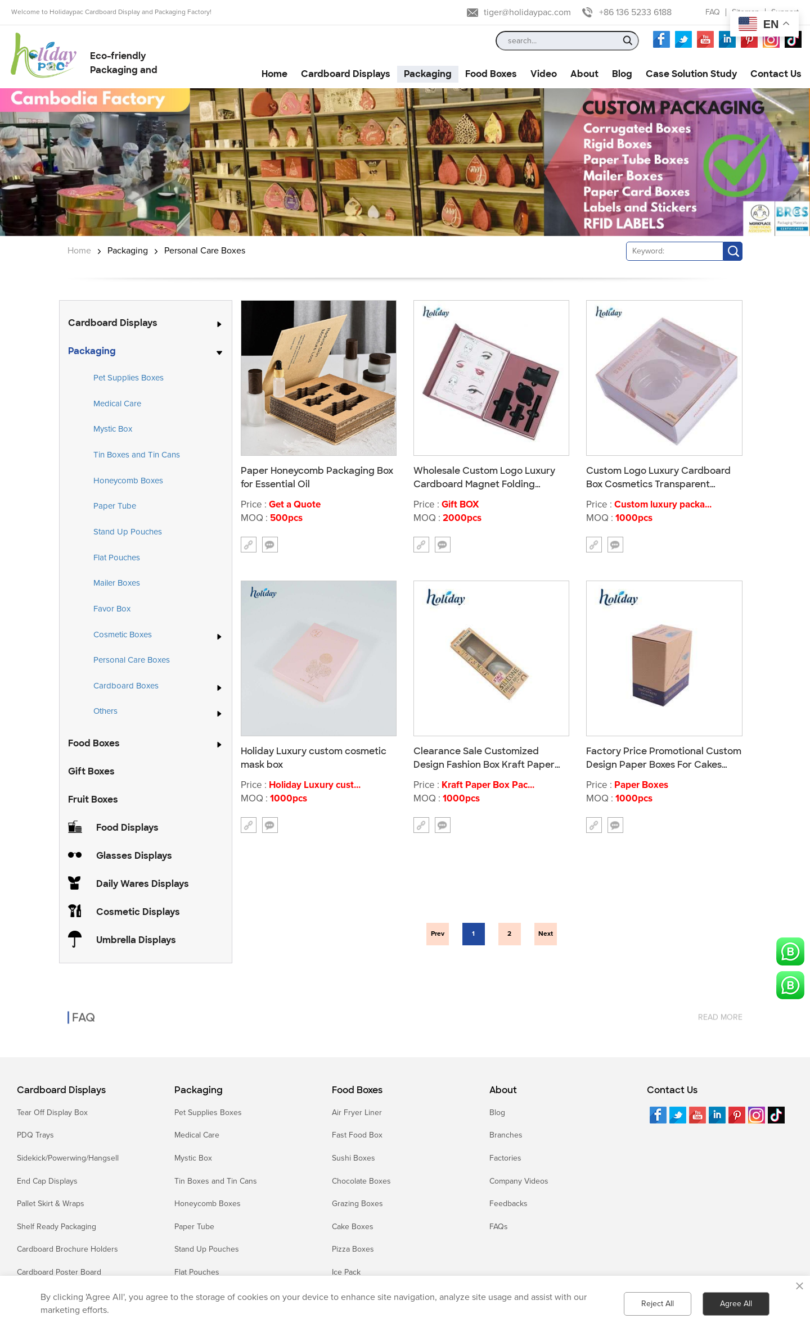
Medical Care (117, 403)
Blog (497, 1112)
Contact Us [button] (776, 74)
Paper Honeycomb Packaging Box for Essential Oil (317, 477)
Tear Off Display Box (52, 1112)
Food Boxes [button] (491, 74)
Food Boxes (94, 743)
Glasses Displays (134, 856)
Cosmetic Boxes (122, 635)
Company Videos (518, 1181)
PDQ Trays (35, 1135)
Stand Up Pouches (127, 532)
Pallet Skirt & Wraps (50, 1203)
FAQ (712, 12)
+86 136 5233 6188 (635, 12)
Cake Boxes (353, 1226)
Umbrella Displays (136, 940)
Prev (437, 934)
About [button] (584, 74)
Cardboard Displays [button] (345, 74)
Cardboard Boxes (126, 686)
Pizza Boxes (353, 1249)
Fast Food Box (357, 1135)
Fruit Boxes (93, 799)
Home (79, 250)
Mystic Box (112, 429)
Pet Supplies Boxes (128, 378)
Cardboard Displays (113, 323)
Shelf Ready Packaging (56, 1226)
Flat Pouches (116, 557)
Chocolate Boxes (361, 1181)
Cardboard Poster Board (59, 1272)
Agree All (736, 1303)
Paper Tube (114, 506)
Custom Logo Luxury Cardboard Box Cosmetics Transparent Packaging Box (658, 477)
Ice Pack (346, 1272)
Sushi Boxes (353, 1158)
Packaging (127, 250)
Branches (506, 1135)
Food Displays (127, 827)
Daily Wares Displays (142, 884)
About (503, 1090)
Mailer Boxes (116, 583)
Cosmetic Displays (138, 912)
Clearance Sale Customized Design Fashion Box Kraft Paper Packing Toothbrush (484, 757)
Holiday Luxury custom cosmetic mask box (313, 757)
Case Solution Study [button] (691, 74)
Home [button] (274, 74)
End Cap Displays (47, 1181)
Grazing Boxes (357, 1203)
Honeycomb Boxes (128, 480)
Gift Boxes (91, 771)
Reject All (657, 1303)
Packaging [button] (428, 74)
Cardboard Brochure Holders (67, 1249)
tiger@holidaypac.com (527, 12)
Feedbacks (508, 1203)
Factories (505, 1158)
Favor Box (111, 609)
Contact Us (672, 1090)
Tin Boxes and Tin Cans (136, 455)
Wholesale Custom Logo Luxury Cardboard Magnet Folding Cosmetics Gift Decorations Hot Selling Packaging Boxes (484, 477)
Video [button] (543, 74)
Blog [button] (622, 74)
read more (720, 1007)
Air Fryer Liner (357, 1112)
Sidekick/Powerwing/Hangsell (68, 1158)
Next (545, 934)
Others (105, 711)
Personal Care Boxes (204, 250)
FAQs (498, 1226)
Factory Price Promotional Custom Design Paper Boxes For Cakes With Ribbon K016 (663, 757)
